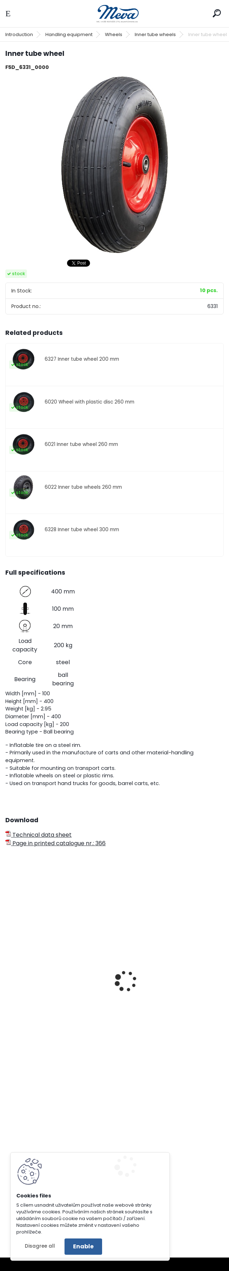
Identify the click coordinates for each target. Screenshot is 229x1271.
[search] (217, 13)
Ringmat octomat (147, 1188)
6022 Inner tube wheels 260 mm (83, 487)
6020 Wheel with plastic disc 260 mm (89, 402)
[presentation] (8, 971)
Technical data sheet (38, 835)
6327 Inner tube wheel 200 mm (82, 359)
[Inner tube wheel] (114, 164)
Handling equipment (69, 34)
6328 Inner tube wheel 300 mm (82, 529)
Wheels (113, 34)
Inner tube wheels (155, 34)
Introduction (19, 34)
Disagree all (40, 1246)
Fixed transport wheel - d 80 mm (55, 995)
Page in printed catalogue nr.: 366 (55, 843)
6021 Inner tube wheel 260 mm (81, 444)
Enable (83, 1246)
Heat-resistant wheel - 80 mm (164, 976)
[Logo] (114, 14)
